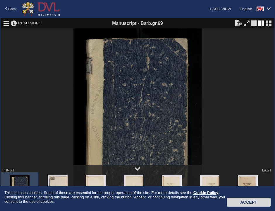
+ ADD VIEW (220, 9)
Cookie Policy (205, 192)
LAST (266, 170)
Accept (248, 202)
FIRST (9, 170)
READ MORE (29, 23)
